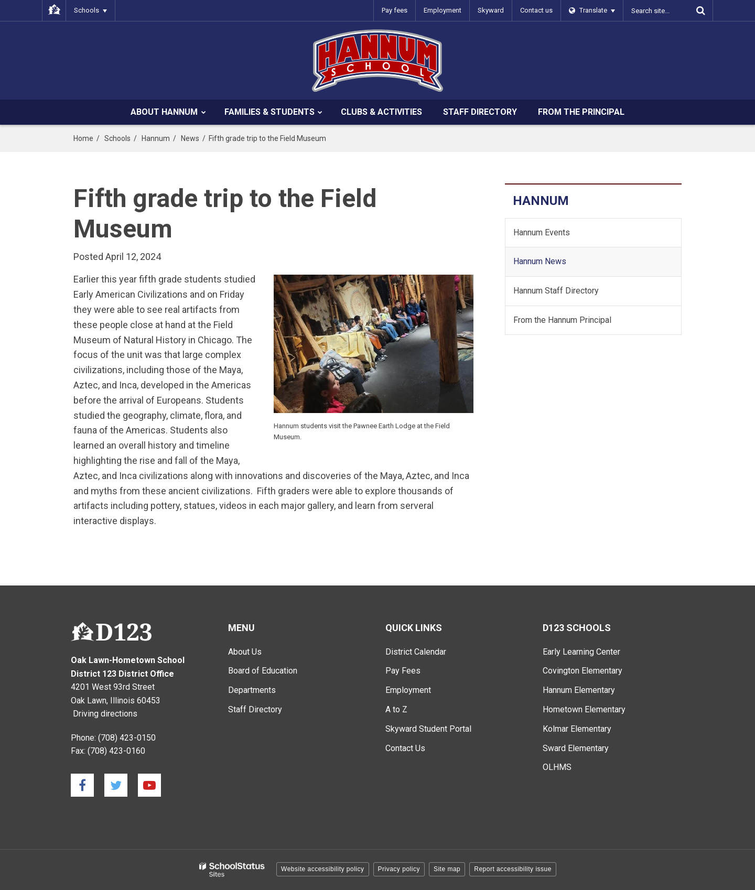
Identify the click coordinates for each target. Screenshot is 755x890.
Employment (442, 10)
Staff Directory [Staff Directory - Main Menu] (255, 709)
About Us (245, 652)
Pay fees (394, 10)
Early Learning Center (581, 652)
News (190, 138)
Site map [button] (447, 869)
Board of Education (262, 671)
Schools (117, 138)
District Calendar (415, 652)
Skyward (491, 10)
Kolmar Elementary (577, 729)
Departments (252, 690)
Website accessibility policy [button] (322, 869)
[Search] (700, 10)
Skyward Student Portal (428, 729)
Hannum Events (541, 232)
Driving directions (105, 714)
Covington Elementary (582, 671)
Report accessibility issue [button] (513, 869)
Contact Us (405, 748)
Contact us (536, 10)
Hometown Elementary (584, 709)
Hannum (156, 138)
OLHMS (557, 767)
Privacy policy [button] (399, 869)
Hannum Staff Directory (556, 291)
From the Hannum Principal (562, 320)
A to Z (396, 709)
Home (83, 138)
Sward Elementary (576, 748)
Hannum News (539, 261)
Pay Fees (402, 671)
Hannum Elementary (579, 690)
